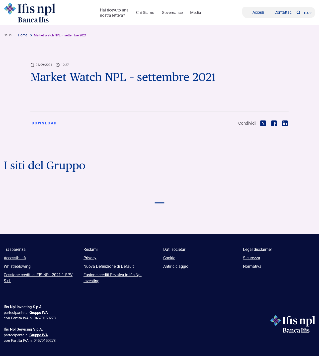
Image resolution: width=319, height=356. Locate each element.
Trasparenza (15, 249)
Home (22, 35)
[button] (298, 12)
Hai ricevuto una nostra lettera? (114, 13)
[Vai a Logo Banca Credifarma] (97, 193)
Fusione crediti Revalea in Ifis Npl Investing (112, 277)
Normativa (252, 266)
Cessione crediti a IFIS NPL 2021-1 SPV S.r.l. (38, 277)
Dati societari (174, 249)
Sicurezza (251, 258)
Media (195, 12)
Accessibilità (15, 258)
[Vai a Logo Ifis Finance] (222, 193)
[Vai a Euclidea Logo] (159, 216)
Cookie (169, 258)
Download (44, 123)
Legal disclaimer (257, 249)
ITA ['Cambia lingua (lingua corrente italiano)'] (308, 13)
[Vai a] (35, 216)
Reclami (90, 249)
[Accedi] (255, 12)
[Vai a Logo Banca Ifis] (35, 193)
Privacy (89, 258)
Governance (172, 12)
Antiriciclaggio (175, 266)
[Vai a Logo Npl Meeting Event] (284, 193)
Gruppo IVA (38, 312)
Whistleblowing (17, 266)
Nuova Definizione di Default (108, 266)
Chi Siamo (145, 12)
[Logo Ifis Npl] (31, 12)
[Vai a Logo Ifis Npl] (159, 193)
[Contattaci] (280, 12)
